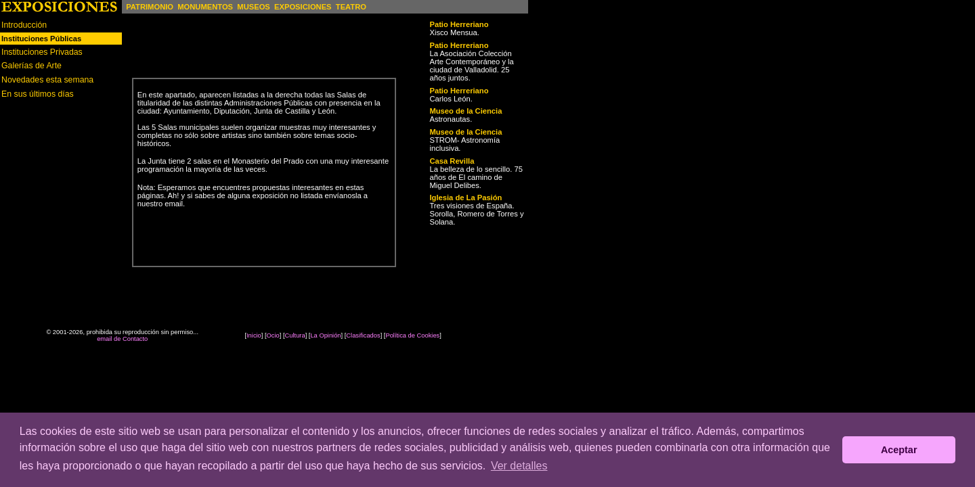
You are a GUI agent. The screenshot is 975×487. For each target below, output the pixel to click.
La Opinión (325, 335)
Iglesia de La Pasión (465, 197)
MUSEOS (253, 7)
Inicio (253, 335)
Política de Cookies (412, 335)
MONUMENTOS (205, 7)
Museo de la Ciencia (465, 111)
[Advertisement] (61, 201)
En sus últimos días (37, 94)
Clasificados (363, 335)
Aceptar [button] (899, 449)
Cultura (295, 335)
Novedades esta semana (47, 80)
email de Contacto (122, 338)
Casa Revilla (451, 161)
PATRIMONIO (149, 7)
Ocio (273, 335)
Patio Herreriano (458, 24)
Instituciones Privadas (42, 52)
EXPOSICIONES (303, 7)
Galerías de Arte (31, 65)
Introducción (24, 25)
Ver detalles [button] (519, 465)
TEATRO (351, 7)
